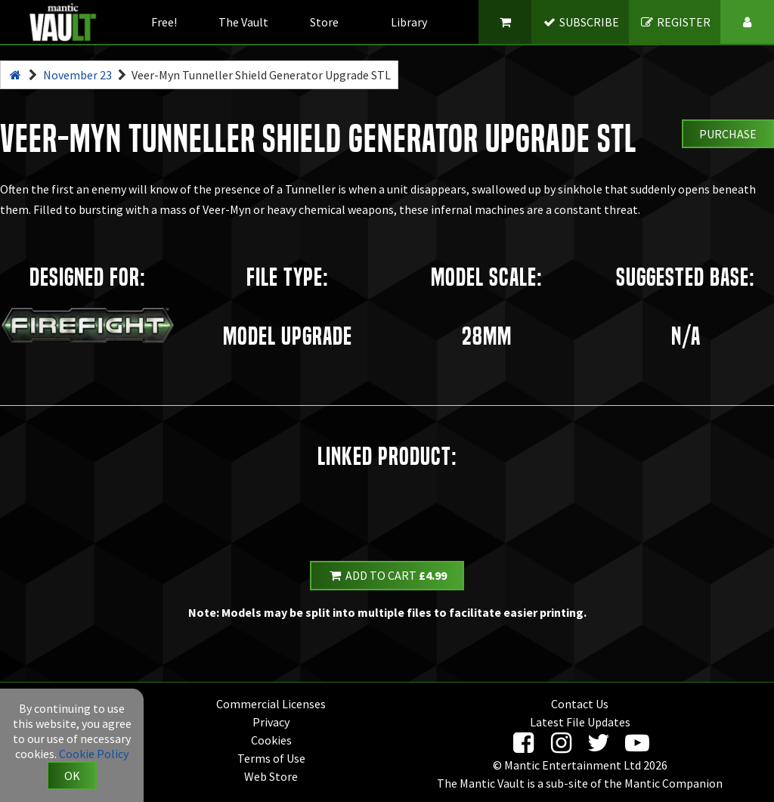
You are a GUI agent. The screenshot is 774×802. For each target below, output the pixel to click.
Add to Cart (387, 575)
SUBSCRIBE (581, 21)
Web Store (271, 776)
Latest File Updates (580, 721)
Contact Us (579, 703)
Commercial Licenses (271, 703)
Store (324, 21)
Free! (164, 21)
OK (72, 775)
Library (409, 21)
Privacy (270, 721)
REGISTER (675, 21)
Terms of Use (271, 758)
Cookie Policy (93, 753)
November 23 (77, 74)
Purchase (728, 133)
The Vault (243, 21)
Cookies (271, 740)
